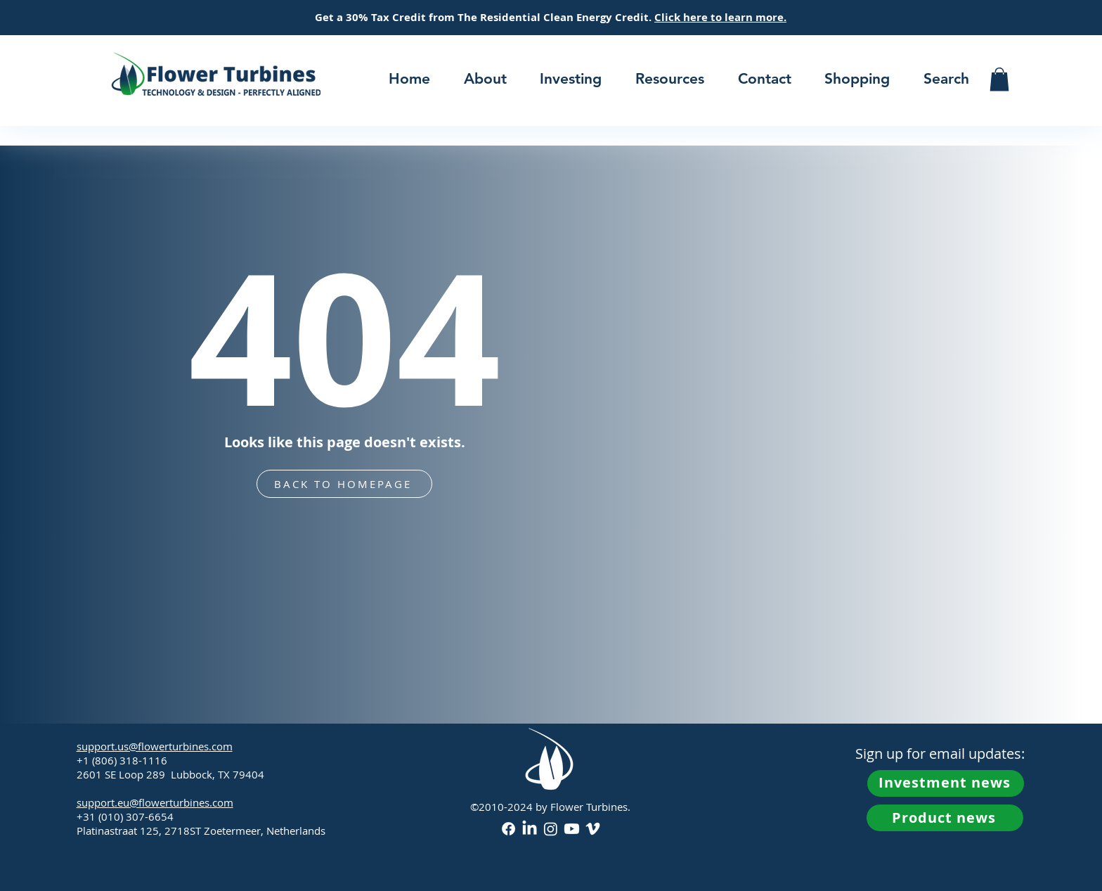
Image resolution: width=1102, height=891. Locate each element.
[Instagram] (550, 829)
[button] (485, 78)
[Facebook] (508, 829)
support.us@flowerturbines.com (155, 746)
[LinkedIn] (529, 829)
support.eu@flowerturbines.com (155, 802)
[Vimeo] (593, 829)
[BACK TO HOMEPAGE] (344, 484)
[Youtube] (572, 829)
